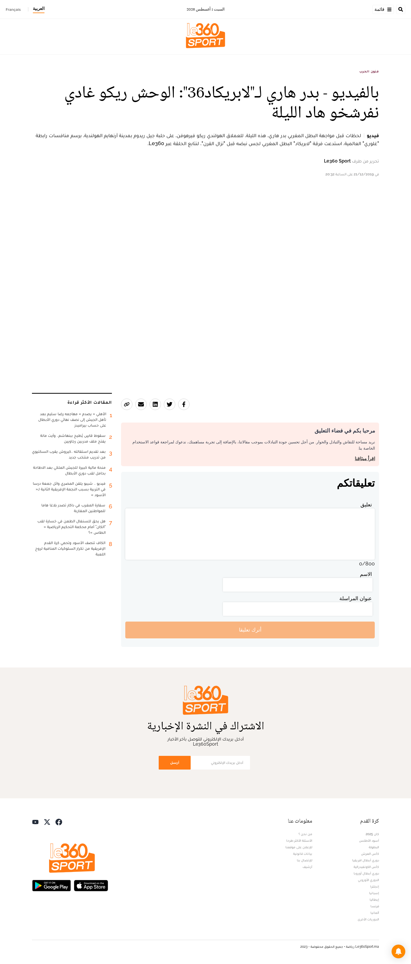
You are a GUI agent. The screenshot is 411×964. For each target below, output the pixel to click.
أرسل (174, 762)
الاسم (366, 574)
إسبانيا (374, 893)
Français (13, 9)
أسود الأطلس (369, 841)
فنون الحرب (369, 71)
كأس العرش (370, 854)
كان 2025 (372, 834)
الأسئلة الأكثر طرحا (299, 841)
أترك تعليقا (250, 630)
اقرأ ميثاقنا (365, 458)
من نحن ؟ (305, 834)
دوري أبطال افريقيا (365, 860)
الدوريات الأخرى (368, 919)
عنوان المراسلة (355, 598)
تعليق (366, 505)
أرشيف (307, 867)
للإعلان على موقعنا (298, 847)
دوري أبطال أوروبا (366, 873)
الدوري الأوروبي (368, 880)
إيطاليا (374, 900)
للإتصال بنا (304, 860)
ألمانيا (374, 913)
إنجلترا (374, 886)
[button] (398, 951)
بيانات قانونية (302, 854)
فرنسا (374, 906)
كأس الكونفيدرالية (366, 867)
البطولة (374, 847)
